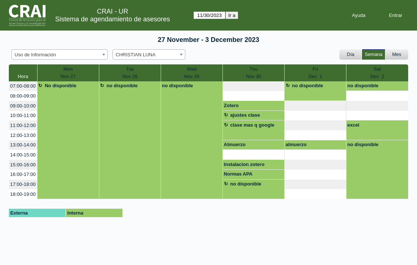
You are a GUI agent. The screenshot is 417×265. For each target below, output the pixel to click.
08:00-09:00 (23, 96)
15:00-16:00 (23, 164)
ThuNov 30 (253, 72)
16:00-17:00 (23, 174)
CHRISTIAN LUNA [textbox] (136, 54)
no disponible (122, 85)
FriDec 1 (315, 72)
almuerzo (296, 144)
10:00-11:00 (23, 115)
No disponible (60, 85)
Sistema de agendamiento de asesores (112, 19)
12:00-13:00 (23, 135)
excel (354, 125)
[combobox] (59, 54)
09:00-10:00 (23, 106)
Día (350, 54)
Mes (397, 54)
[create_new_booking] (253, 86)
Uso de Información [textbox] (35, 54)
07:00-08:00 (23, 86)
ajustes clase (245, 115)
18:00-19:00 (23, 194)
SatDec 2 (377, 72)
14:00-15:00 (23, 155)
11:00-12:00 (23, 125)
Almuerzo (235, 144)
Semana (373, 54)
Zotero (231, 105)
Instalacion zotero (244, 164)
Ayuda (359, 15)
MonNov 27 (68, 72)
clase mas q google (252, 125)
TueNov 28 (130, 72)
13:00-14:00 (23, 145)
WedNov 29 (191, 72)
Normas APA (238, 174)
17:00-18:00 (23, 184)
